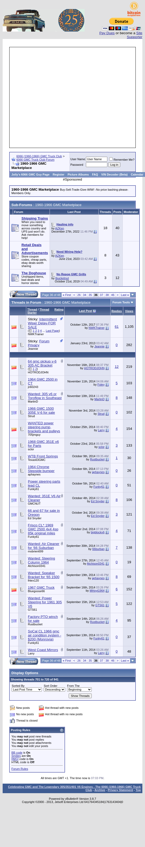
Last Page (52, 330)
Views (129, 311)
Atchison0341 (37, 565)
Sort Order (50, 685)
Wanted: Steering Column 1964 (41, 560)
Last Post (85, 310)
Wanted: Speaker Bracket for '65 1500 (43, 575)
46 (112, 294)
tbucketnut (62, 278)
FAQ (95, 174)
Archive (99, 790)
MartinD (33, 401)
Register (58, 174)
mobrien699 (35, 551)
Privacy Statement (120, 790)
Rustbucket (97, 459)
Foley (101, 384)
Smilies (16, 755)
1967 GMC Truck (41, 588)
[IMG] (15, 759)
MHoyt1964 (97, 590)
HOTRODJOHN (38, 372)
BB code (17, 752)
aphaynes (34, 474)
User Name (78, 159)
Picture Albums (78, 174)
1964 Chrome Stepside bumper (41, 469)
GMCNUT (34, 503)
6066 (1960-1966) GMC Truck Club (39, 156)
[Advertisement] (49, 97)
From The (73, 685)
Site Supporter (134, 35)
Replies (117, 311)
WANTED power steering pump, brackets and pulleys (44, 427)
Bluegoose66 (36, 591)
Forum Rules (19, 768)
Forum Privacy (38, 343)
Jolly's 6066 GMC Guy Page (30, 174)
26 (79, 294)
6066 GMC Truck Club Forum (35, 159)
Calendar (137, 174)
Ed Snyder (97, 501)
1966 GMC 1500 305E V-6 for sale (41, 410)
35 (90, 294)
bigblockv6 (97, 532)
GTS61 (32, 609)
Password (77, 164)
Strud (31, 416)
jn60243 (33, 386)
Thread (32, 309)
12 (117, 367)
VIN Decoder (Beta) (114, 174)
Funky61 (33, 489)
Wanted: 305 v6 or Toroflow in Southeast (44, 396)
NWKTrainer (36, 334)
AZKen (59, 228)
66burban (98, 549)
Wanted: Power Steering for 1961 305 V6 (45, 602)
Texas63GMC (37, 459)
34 (84, 294)
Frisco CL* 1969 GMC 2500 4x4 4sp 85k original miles (43, 529)
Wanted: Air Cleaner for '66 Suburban (43, 546)
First (67, 294)
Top (138, 790)
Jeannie (33, 348)
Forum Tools (121, 302)
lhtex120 (33, 580)
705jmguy (34, 434)
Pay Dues (107, 33)
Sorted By (18, 685)
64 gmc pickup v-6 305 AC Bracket (42, 363)
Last (125, 294)
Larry (101, 430)
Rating (58, 309)
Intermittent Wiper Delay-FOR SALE (42, 323)
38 (107, 294)
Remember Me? (121, 159)
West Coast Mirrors (43, 650)
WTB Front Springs (43, 456)
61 (117, 327)
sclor (31, 449)
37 (101, 294)
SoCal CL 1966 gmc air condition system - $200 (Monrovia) (44, 635)
